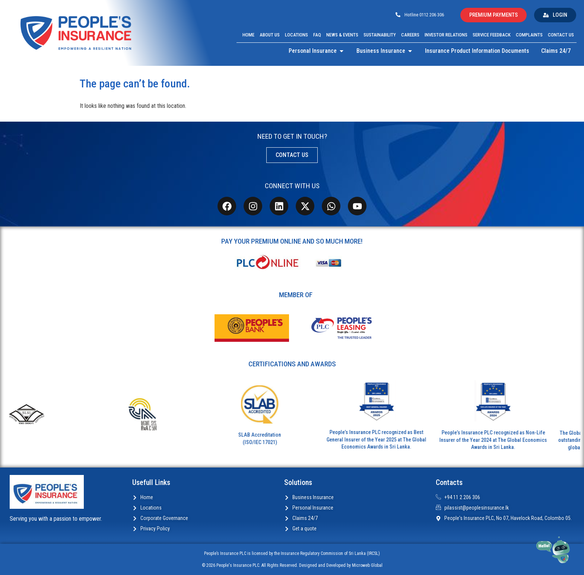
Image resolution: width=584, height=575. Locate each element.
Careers (410, 35)
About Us (270, 35)
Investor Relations (446, 35)
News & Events (342, 35)
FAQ (317, 35)
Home (248, 35)
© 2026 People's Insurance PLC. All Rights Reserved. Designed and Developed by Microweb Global (292, 565)
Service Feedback (492, 35)
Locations (296, 35)
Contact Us (561, 35)
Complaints (529, 35)
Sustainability (380, 35)
